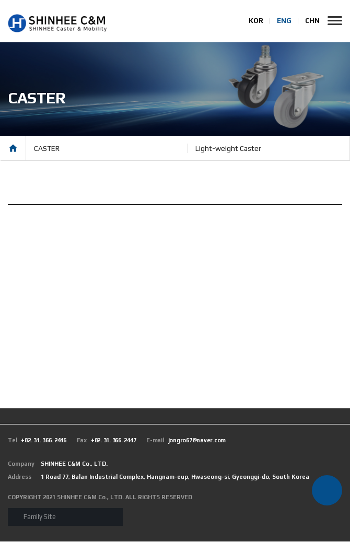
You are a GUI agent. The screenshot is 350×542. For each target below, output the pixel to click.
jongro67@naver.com (186, 441)
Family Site (39, 517)
